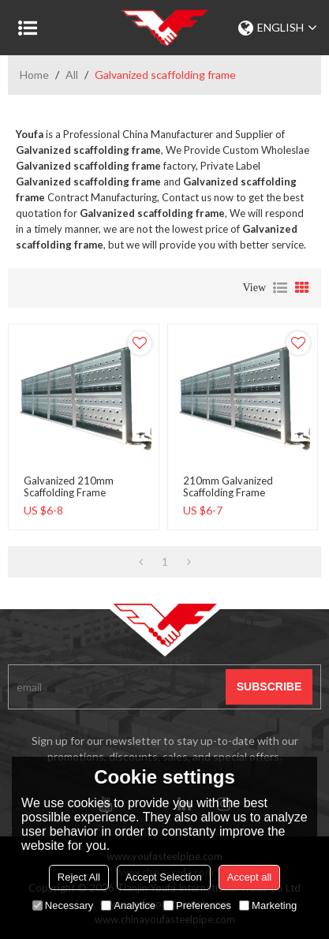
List (280, 288)
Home (34, 74)
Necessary (62, 905)
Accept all (249, 877)
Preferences (197, 905)
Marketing (268, 905)
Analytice (128, 905)
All (71, 74)
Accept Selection (163, 877)
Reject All (79, 877)
